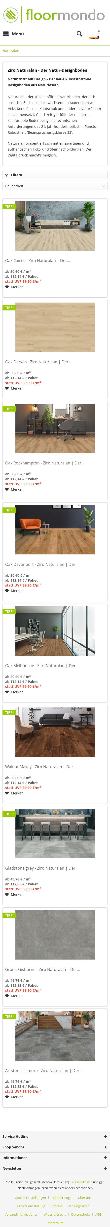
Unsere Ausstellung (31, 1206)
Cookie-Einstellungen (30, 1197)
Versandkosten (82, 1182)
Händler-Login (62, 1197)
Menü (13, 33)
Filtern (13, 175)
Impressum (55, 1223)
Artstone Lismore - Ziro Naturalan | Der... (43, 1070)
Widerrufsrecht (55, 1214)
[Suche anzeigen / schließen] (79, 34)
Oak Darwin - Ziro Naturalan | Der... (38, 362)
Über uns (84, 1197)
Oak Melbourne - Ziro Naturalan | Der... (42, 665)
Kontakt (57, 1206)
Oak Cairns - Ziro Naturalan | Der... (37, 260)
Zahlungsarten (78, 1206)
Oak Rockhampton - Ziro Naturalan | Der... (44, 463)
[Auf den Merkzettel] (14, 287)
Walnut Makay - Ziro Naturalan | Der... (40, 766)
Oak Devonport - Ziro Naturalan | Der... (41, 564)
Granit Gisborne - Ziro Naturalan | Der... (42, 969)
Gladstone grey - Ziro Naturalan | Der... (41, 868)
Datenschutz (80, 1214)
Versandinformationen (21, 1214)
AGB (98, 1214)
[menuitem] (13, 34)
